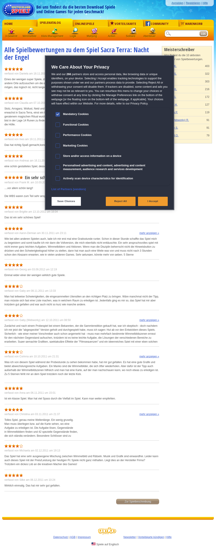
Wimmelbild (31, 32)
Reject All (120, 201)
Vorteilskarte (123, 24)
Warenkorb (192, 24)
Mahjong (94, 32)
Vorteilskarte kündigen (151, 537)
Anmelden (177, 3)
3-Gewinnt (11, 36)
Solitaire (133, 32)
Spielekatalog (50, 22)
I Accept (152, 201)
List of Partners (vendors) (68, 189)
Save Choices (66, 201)
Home (8, 24)
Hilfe (205, 3)
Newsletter (129, 537)
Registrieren (193, 3)
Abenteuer (153, 32)
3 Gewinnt (12, 32)
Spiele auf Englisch (105, 544)
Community (157, 24)
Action (114, 32)
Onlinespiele (84, 24)
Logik (75, 32)
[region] (109, 132)
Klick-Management (55, 32)
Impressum (84, 537)
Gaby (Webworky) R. (176, 120)
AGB (73, 537)
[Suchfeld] (181, 34)
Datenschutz (60, 537)
